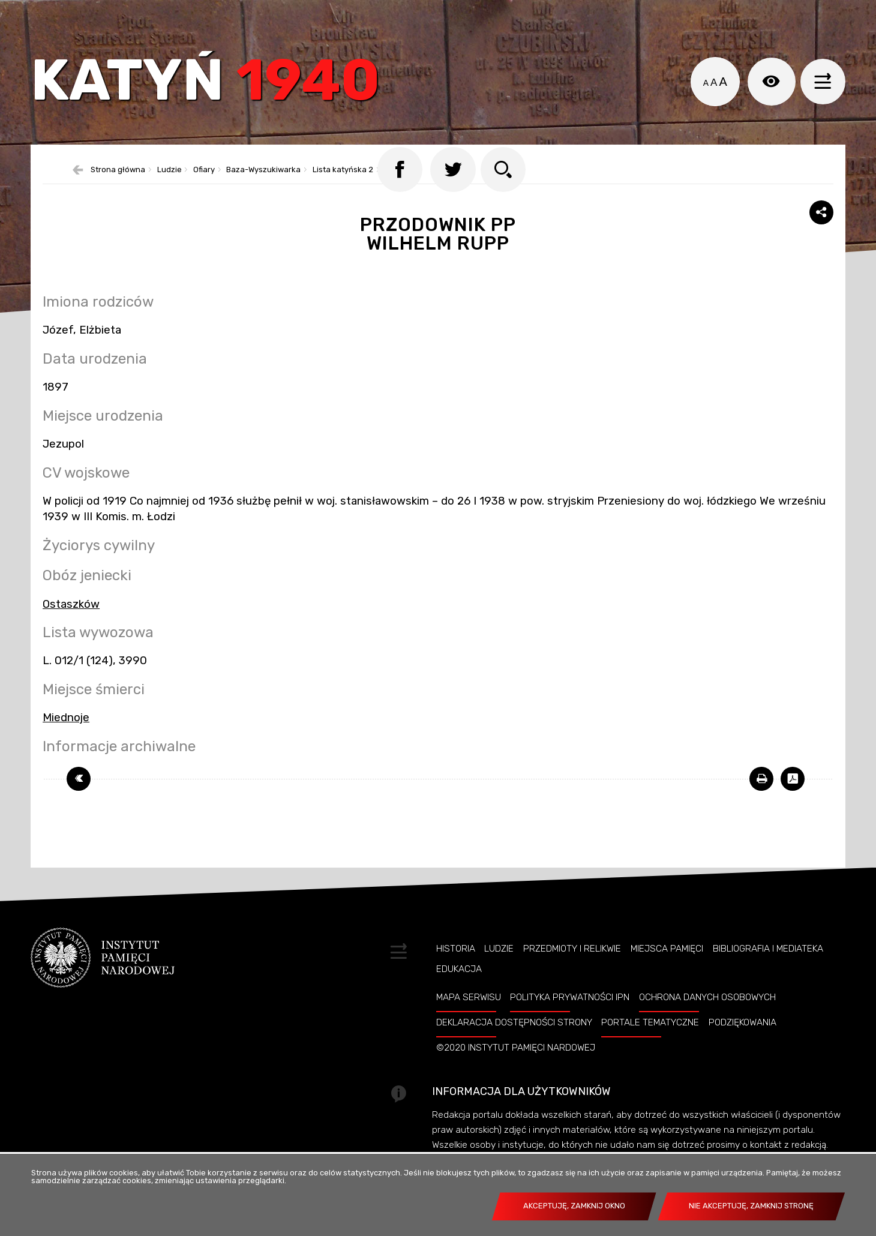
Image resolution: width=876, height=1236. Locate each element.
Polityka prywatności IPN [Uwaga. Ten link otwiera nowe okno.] (569, 1014)
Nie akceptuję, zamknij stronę (751, 1205)
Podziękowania (742, 1039)
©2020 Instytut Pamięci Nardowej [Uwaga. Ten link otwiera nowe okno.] (515, 1065)
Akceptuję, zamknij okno (574, 1205)
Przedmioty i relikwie (572, 966)
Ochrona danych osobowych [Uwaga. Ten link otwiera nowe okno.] (707, 1014)
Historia (455, 966)
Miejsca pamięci (667, 966)
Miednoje (66, 735)
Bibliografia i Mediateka (768, 966)
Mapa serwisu (468, 1014)
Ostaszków (71, 621)
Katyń (213, 86)
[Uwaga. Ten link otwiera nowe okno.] (761, 796)
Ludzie (499, 966)
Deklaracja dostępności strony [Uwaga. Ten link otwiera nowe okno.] (514, 1039)
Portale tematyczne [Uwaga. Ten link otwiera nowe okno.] (650, 1039)
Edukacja (459, 986)
